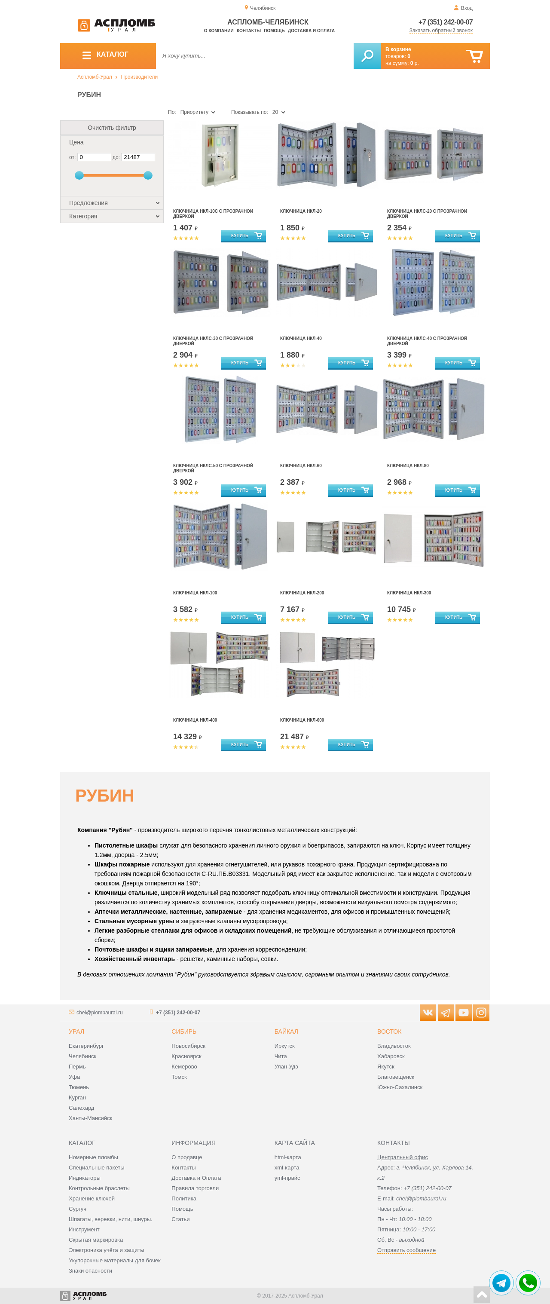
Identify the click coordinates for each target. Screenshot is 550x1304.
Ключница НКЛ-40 (301, 338)
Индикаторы (85, 1178)
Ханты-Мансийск (90, 1118)
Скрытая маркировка (96, 1240)
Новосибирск (188, 1046)
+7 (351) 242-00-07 (446, 22)
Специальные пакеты (97, 1167)
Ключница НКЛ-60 (301, 465)
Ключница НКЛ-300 (409, 593)
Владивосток (394, 1046)
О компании (219, 30)
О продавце (186, 1157)
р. (414, 63)
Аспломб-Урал (94, 77)
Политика (183, 1198)
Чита (281, 1056)
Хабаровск (391, 1056)
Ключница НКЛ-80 (408, 465)
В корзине (398, 49)
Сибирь (183, 1031)
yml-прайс (287, 1178)
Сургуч (77, 1209)
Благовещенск (395, 1077)
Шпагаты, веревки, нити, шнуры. (111, 1219)
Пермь (77, 1066)
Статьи (180, 1219)
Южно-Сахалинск (399, 1087)
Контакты (249, 30)
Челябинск (82, 1056)
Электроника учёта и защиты (106, 1250)
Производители (139, 77)
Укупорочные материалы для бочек (115, 1260)
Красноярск (186, 1056)
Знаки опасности (90, 1270)
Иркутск (285, 1046)
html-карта (288, 1157)
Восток (389, 1031)
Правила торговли (195, 1188)
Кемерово (184, 1066)
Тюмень (79, 1087)
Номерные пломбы (93, 1157)
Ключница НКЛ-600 (302, 720)
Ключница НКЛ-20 (301, 211)
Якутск (385, 1066)
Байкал (286, 1031)
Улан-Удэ (286, 1066)
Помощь (274, 30)
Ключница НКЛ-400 (195, 720)
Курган (77, 1097)
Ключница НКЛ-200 (302, 593)
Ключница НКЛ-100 (195, 593)
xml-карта (287, 1167)
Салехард (81, 1108)
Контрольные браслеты (99, 1188)
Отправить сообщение (406, 1250)
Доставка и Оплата (196, 1178)
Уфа (74, 1077)
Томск (178, 1077)
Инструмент (84, 1229)
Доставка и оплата (311, 30)
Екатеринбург (86, 1046)
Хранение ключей (92, 1198)
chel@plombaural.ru (99, 1013)
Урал (76, 1031)
